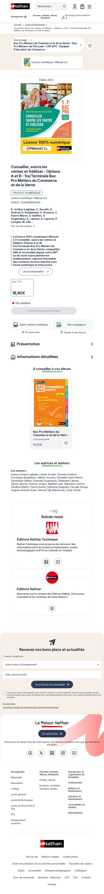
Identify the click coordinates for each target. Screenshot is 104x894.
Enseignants (18, 771)
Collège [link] (15, 788)
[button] (46, 118)
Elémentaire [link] (17, 783)
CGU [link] (67, 877)
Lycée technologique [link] (22, 800)
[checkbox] (4, 692)
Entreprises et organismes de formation (76, 774)
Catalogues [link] (80, 870)
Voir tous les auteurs (21, 226)
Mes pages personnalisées (77, 16)
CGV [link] (75, 877)
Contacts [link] (86, 877)
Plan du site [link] (32, 856)
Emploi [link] (21, 870)
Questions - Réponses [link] (49, 877)
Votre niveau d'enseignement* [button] (21, 664)
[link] (46, 562)
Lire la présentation (33, 271)
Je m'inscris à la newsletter (50, 684)
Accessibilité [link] (34, 870)
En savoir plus (31, 332)
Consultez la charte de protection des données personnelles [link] (31, 707)
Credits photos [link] (70, 856)
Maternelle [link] (16, 777)
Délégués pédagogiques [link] (58, 870)
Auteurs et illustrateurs (75, 789)
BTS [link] (13, 814)
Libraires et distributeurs (75, 797)
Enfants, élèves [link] (47, 780)
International (75, 812)
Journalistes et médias (76, 806)
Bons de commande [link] (23, 877)
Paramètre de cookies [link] (80, 863)
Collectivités (75, 782)
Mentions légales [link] (50, 856)
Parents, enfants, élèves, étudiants (49, 773)
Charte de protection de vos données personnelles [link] (38, 863)
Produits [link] (52, 884)
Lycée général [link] (18, 794)
